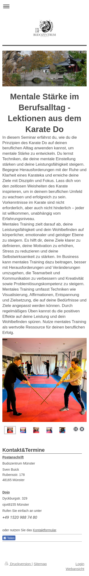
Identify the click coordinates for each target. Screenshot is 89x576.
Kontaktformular (44, 530)
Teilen (8, 538)
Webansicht (75, 569)
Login (79, 564)
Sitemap (40, 564)
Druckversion (18, 564)
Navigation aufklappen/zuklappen (44, 6)
